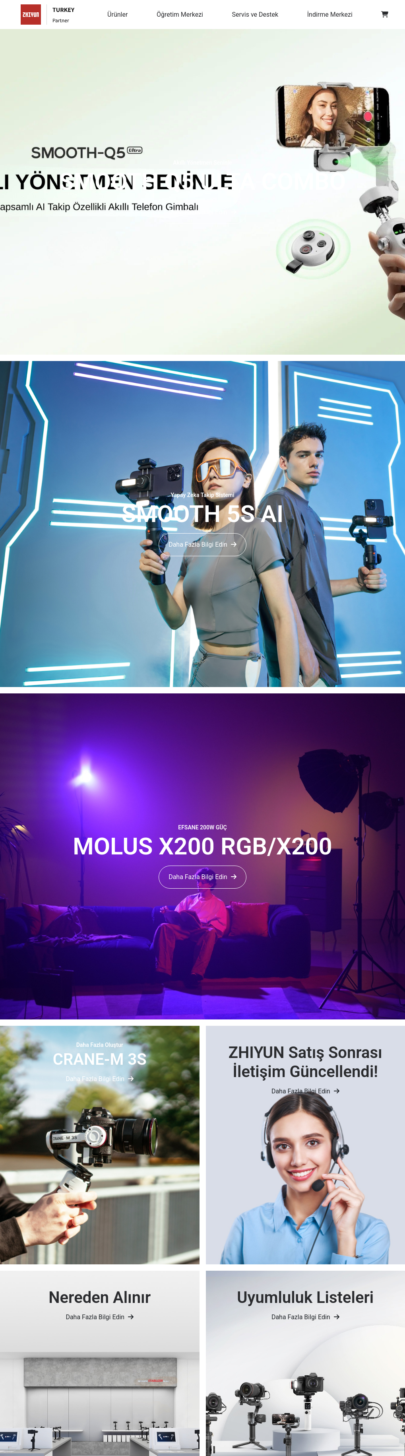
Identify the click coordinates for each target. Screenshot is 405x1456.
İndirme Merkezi (330, 14)
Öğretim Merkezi (180, 14)
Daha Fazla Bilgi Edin (202, 212)
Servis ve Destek (255, 14)
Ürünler (117, 14)
